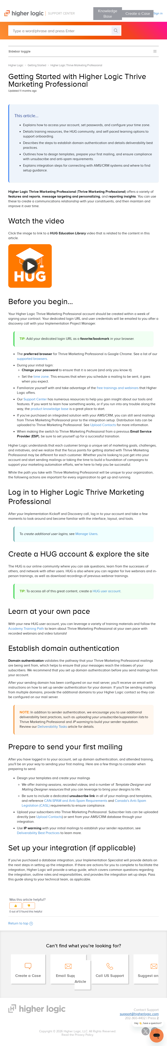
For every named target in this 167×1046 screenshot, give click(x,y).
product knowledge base (49, 409)
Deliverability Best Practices (38, 833)
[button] (15, 905)
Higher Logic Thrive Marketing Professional (76, 65)
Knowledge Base (107, 14)
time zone (41, 377)
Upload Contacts (103, 425)
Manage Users (86, 534)
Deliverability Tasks (52, 727)
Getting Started (37, 65)
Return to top (20, 923)
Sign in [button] (158, 13)
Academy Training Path (26, 629)
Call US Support (110, 975)
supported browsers (32, 359)
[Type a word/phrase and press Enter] (64, 30)
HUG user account (106, 591)
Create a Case (137, 13)
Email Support (68, 975)
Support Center (35, 399)
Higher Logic (15, 65)
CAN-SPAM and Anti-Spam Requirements (75, 801)
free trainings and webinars (118, 388)
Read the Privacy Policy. (78, 1035)
